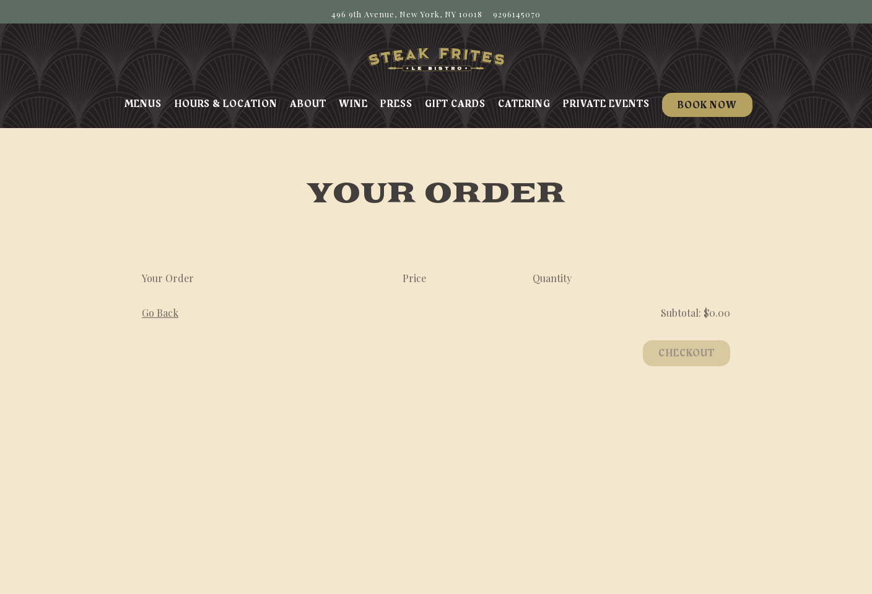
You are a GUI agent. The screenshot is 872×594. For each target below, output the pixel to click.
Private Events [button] (606, 104)
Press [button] (396, 104)
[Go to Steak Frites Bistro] (406, 14)
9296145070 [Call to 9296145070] (517, 14)
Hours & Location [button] (225, 104)
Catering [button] (524, 104)
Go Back (160, 314)
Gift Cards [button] (455, 104)
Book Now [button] (707, 105)
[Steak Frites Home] (436, 58)
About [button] (308, 104)
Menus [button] (143, 104)
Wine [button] (353, 104)
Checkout (686, 355)
